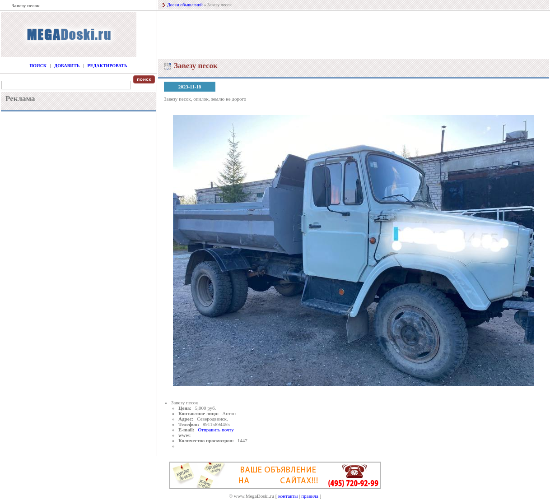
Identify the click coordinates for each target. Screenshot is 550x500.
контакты (288, 496)
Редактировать (107, 65)
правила (309, 496)
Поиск (38, 65)
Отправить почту (215, 429)
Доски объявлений (185, 4)
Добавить (66, 65)
